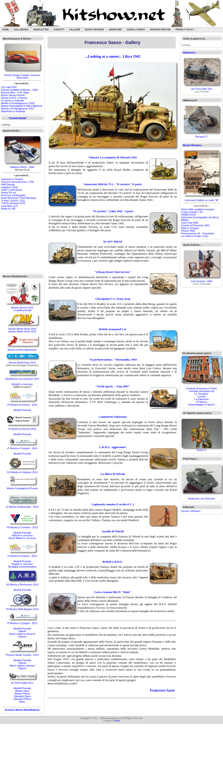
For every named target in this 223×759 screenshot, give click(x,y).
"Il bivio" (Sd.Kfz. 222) (13, 200)
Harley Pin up (8, 192)
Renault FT (201, 136)
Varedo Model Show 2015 (22, 331)
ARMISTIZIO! (188, 214)
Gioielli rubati (136, 29)
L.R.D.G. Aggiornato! (112, 447)
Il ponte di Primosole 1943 (195, 225)
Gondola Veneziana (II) (201, 391)
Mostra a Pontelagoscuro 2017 (18, 108)
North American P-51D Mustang (18, 198)
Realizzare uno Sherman (201, 498)
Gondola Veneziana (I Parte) (201, 388)
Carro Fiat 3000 (189, 222)
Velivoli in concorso (22, 535)
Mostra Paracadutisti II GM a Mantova (21, 106)
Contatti (58, 29)
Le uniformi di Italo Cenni (195, 236)
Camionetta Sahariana (113, 416)
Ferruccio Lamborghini (13, 195)
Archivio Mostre (160, 29)
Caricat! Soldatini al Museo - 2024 (19, 89)
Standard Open (22, 696)
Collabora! (21, 29)
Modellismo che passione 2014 (22, 378)
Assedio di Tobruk (112, 531)
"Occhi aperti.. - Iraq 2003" (112, 386)
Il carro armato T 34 (192, 212)
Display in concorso (22, 564)
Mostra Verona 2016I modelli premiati (22, 309)
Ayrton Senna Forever (13, 95)
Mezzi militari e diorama (22, 634)
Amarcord (115, 29)
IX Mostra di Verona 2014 (22, 429)
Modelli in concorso (22, 384)
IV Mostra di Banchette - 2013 (22, 506)
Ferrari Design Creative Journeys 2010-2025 (22, 76)
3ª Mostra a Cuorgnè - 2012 (22, 623)
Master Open (22, 691)
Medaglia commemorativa (22, 566)
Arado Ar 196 (8, 208)
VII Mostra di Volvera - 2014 (22, 404)
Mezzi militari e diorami (22, 665)
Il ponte (202, 396)
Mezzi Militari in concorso (22, 538)
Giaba (117, 720)
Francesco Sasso (162, 690)
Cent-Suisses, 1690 (201, 281)
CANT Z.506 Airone (11, 190)
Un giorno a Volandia (12, 100)
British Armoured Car (112, 329)
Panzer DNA (188, 230)
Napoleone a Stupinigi (13, 111)
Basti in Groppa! (190, 228)
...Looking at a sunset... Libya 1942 (112, 56)
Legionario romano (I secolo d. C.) (112, 504)
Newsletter (41, 29)
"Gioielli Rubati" (17, 118)
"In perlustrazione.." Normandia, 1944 (113, 359)
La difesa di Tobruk (113, 474)
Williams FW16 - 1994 (22, 167)
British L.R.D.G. (112, 561)
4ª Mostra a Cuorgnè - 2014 (22, 448)
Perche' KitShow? (190, 511)
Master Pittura (22, 693)
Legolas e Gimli (9, 187)
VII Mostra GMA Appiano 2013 (22, 609)
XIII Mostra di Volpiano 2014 (22, 472)
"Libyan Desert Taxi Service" (112, 272)
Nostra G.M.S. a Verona (14, 97)
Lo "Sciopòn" (201, 393)
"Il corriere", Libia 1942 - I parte (112, 211)
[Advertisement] (22, 243)
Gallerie (74, 29)
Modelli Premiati (22, 410)
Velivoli (22, 631)
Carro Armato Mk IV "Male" (112, 592)
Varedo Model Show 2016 (22, 328)
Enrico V (201, 450)
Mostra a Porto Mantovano (22, 349)
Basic (22, 701)
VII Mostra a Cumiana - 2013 (22, 527)
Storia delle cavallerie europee (197, 209)
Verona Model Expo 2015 (22, 362)
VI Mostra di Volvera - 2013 (22, 556)
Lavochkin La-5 (9, 206)
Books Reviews (94, 29)
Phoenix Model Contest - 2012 (22, 655)
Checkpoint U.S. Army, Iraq (112, 298)
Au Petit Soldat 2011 (22, 682)
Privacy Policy (185, 29)
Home (5, 29)
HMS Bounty (8, 184)
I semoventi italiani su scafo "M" (201, 200)
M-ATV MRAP (112, 241)
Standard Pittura (22, 699)
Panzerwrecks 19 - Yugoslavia (197, 233)
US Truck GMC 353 (201, 89)
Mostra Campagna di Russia (22, 488)
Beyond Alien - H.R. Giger (15, 92)
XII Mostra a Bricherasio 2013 (22, 584)
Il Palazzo (201, 401)
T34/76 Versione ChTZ (13, 203)
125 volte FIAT (9, 87)
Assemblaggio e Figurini (201, 404)
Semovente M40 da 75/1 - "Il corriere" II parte (113, 184)
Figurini (22, 636)
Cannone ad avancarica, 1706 (17, 181)
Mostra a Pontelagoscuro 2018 (18, 103)
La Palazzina (201, 399)
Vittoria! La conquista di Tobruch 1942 (113, 157)
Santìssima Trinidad (12, 179)
